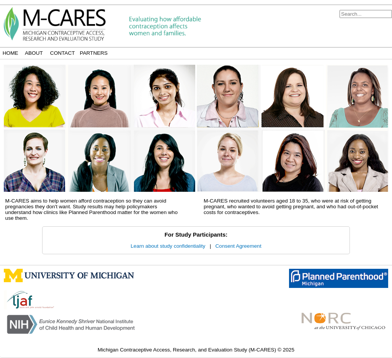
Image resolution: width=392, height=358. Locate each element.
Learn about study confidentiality (168, 246)
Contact (62, 53)
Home (10, 53)
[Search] (366, 14)
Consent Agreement (238, 246)
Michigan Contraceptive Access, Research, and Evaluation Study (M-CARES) (188, 350)
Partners (94, 53)
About (34, 53)
